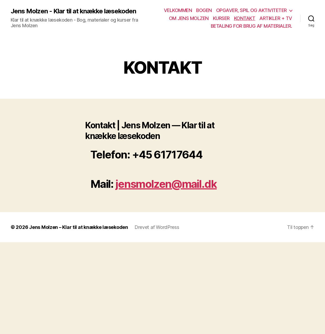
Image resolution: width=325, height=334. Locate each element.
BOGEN (204, 10)
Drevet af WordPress (156, 227)
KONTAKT (244, 18)
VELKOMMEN (178, 10)
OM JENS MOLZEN (189, 18)
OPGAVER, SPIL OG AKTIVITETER (251, 10)
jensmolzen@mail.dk (166, 183)
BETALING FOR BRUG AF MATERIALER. (251, 26)
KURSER (221, 18)
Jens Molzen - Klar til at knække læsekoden (73, 11)
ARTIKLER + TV (275, 18)
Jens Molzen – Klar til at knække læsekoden (78, 227)
